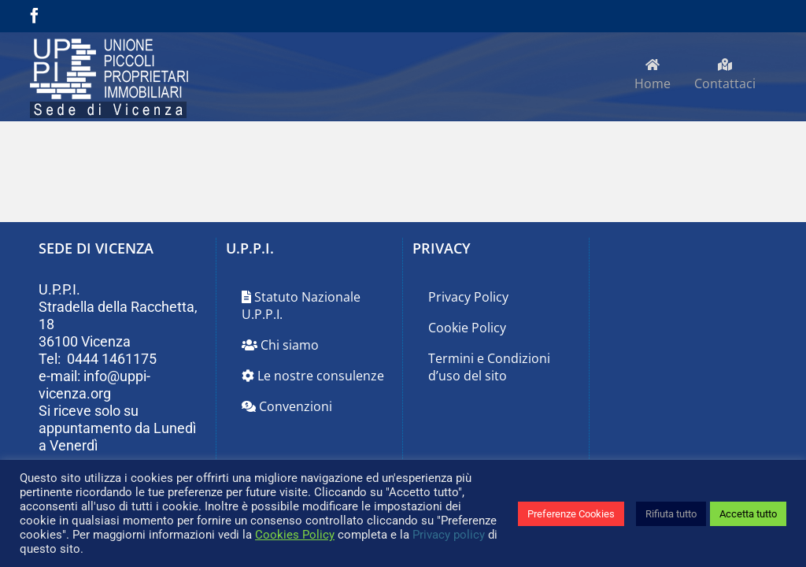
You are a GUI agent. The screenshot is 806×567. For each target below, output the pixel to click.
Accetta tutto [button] (748, 514)
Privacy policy (448, 535)
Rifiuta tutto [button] (671, 514)
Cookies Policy (295, 535)
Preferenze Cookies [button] (571, 514)
